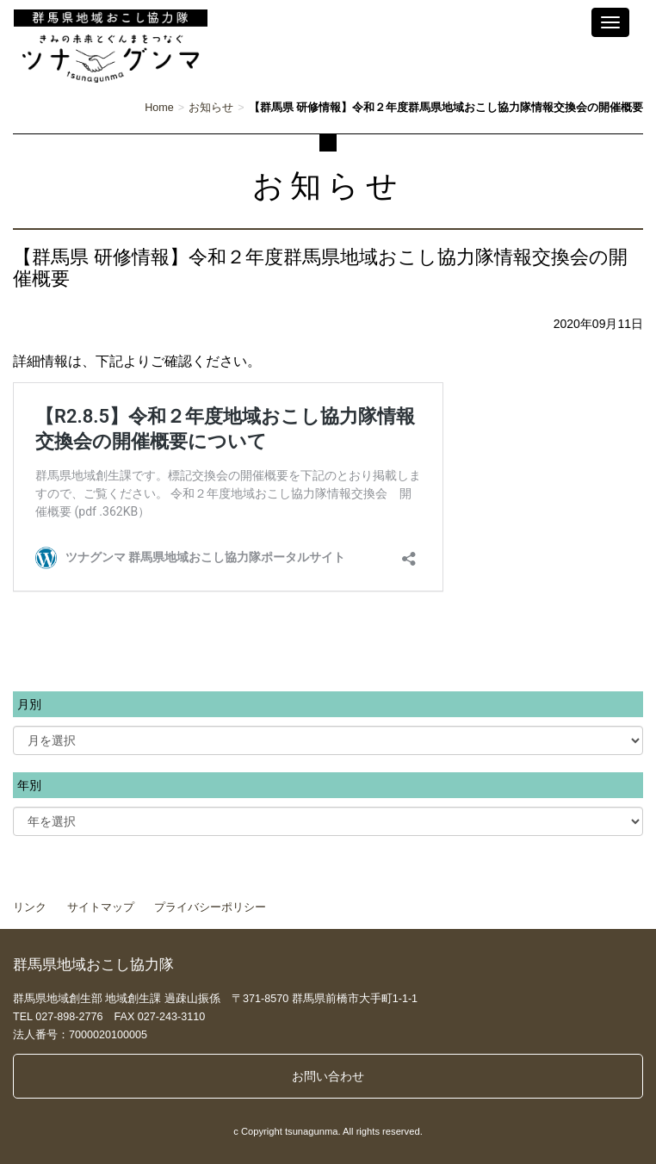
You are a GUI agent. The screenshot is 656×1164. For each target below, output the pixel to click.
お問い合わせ (328, 1076)
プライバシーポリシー (210, 907)
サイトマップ (100, 907)
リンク (29, 907)
